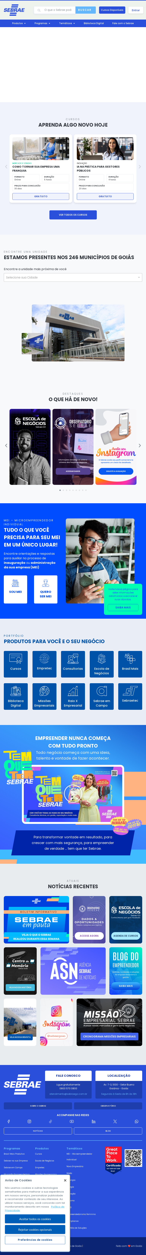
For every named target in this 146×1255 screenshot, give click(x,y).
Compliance (73, 1221)
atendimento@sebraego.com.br (68, 1094)
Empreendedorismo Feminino (81, 1214)
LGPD (69, 1207)
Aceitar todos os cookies (35, 1234)
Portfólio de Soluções (77, 1228)
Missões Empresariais (46, 1174)
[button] (6, 166)
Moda (69, 1173)
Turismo (71, 1200)
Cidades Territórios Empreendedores (13, 1184)
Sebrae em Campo (13, 1167)
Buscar (84, 10)
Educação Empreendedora (17, 1174)
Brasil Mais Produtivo (14, 1153)
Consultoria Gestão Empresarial (44, 1184)
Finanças (71, 1180)
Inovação (71, 1193)
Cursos (38, 1153)
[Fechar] (65, 1196)
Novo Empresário (75, 1166)
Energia (70, 1187)
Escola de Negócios (44, 1160)
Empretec (39, 1167)
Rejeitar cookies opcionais (35, 1245)
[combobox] (73, 277)
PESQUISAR (22, 290)
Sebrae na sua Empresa (16, 1160)
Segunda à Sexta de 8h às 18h (119, 1094)
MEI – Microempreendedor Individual (79, 1156)
